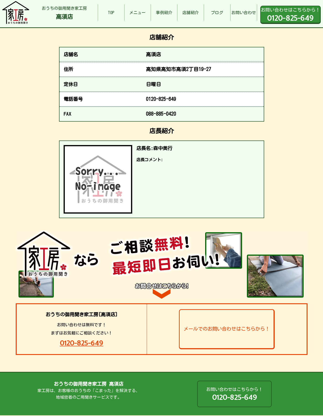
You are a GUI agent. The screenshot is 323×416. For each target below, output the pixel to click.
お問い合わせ (243, 12)
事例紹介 (164, 12)
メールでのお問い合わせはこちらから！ (226, 328)
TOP (111, 12)
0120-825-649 (81, 343)
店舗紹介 (190, 12)
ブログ (217, 12)
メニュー (137, 12)
